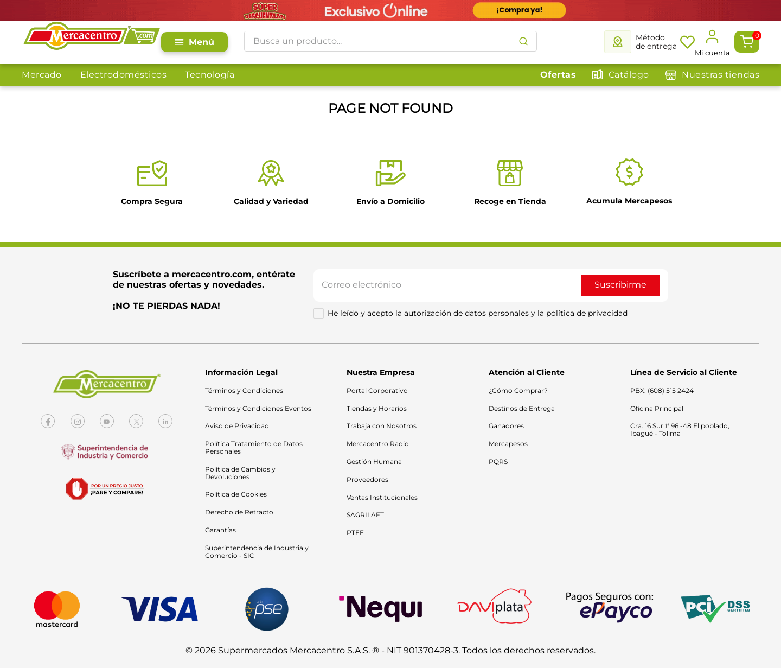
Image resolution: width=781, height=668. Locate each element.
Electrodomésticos (123, 74)
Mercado (42, 74)
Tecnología (209, 74)
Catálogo (629, 74)
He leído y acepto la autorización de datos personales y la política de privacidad (478, 313)
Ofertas (558, 74)
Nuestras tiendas (720, 74)
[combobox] (390, 41)
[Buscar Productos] (523, 41)
